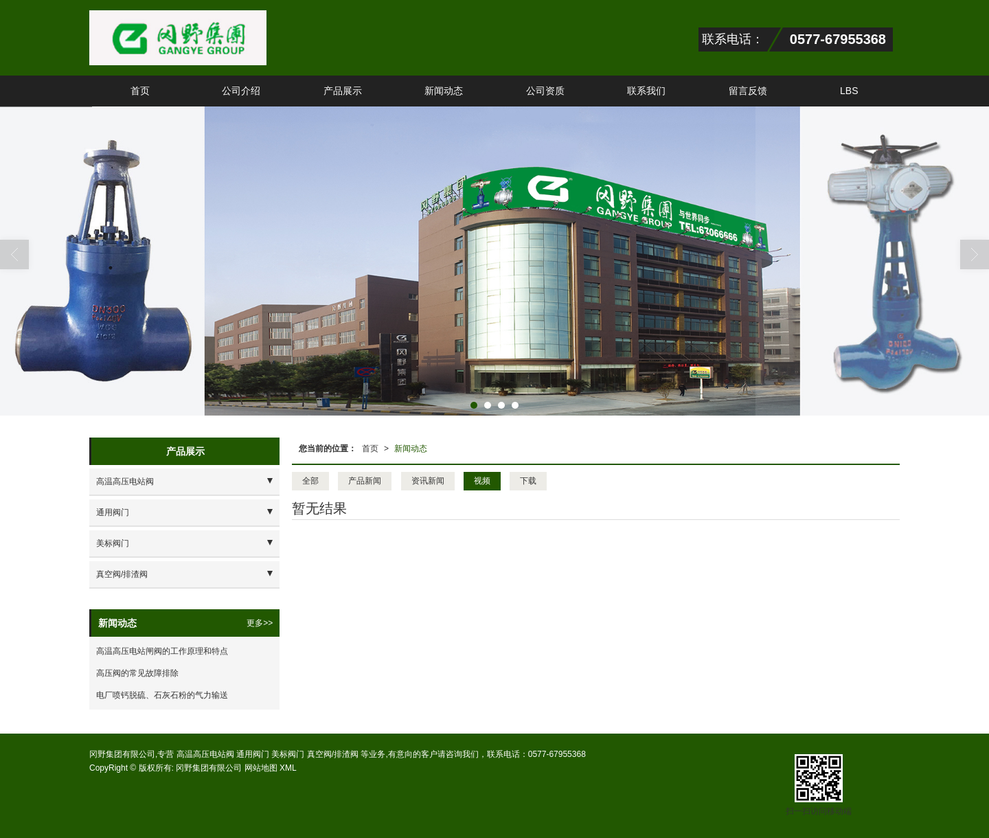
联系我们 (646, 90)
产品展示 (342, 90)
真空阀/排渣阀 (122, 574)
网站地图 (261, 768)
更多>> (260, 623)
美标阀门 (112, 543)
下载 (528, 481)
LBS (849, 90)
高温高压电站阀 (125, 481)
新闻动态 (443, 90)
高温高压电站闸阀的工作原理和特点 (162, 651)
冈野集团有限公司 (209, 768)
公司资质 (545, 90)
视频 (482, 481)
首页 (140, 90)
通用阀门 (112, 512)
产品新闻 (364, 481)
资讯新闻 (427, 481)
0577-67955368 (557, 754)
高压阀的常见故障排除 (137, 673)
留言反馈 (748, 90)
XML (288, 768)
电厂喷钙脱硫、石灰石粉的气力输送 (162, 695)
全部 (310, 481)
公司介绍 (241, 90)
